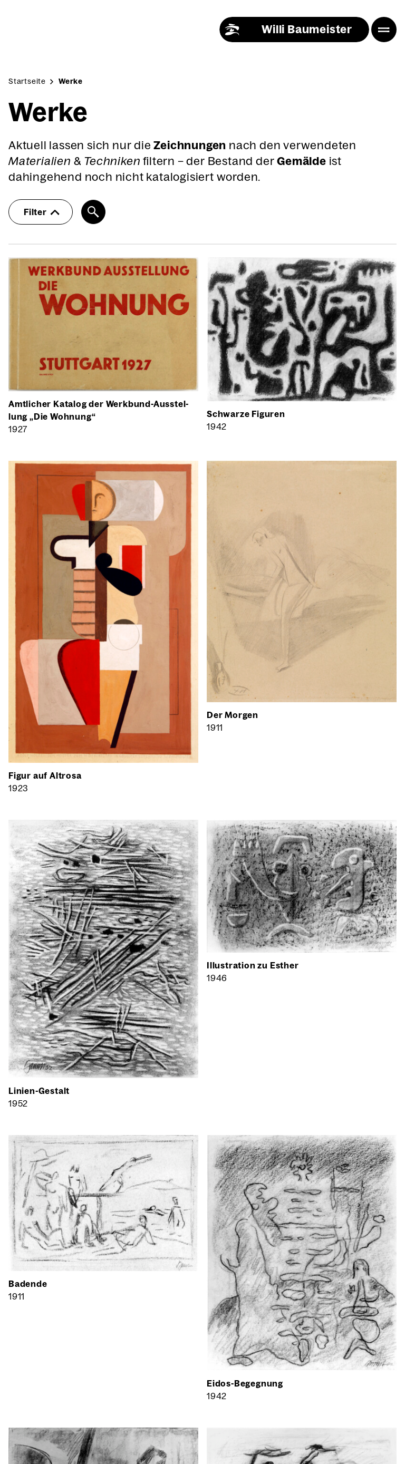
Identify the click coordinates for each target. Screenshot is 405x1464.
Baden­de (27, 1283)
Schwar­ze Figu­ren (246, 414)
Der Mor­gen (232, 715)
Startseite (27, 81)
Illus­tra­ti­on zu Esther (253, 965)
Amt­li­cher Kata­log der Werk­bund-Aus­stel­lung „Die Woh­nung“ (98, 410)
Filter (42, 212)
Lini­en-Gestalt (39, 1090)
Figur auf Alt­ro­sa (45, 775)
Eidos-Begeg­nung (245, 1383)
